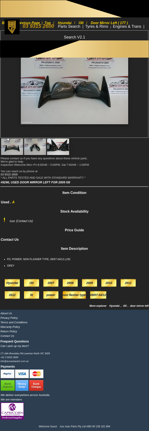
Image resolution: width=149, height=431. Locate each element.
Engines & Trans (127, 26)
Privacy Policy (9, 317)
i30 (125, 305)
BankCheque (36, 385)
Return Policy (8, 331)
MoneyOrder (22, 385)
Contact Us (7, 335)
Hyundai (114, 305)
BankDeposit (7, 385)
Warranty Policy (10, 326)
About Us (6, 313)
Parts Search (69, 26)
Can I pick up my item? (14, 346)
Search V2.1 (74, 37)
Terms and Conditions (13, 322)
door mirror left (139, 305)
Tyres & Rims (97, 26)
